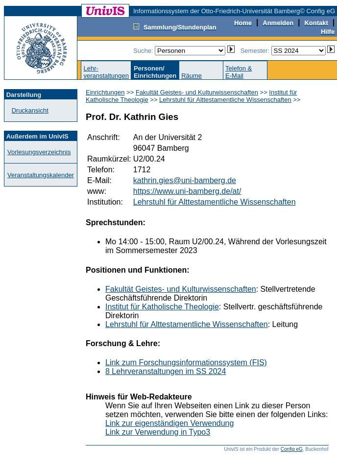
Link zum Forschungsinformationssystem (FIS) (186, 362)
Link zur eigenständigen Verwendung (169, 423)
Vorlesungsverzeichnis (39, 152)
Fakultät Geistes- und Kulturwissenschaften (197, 92)
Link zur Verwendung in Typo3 (157, 432)
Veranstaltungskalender (40, 175)
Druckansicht (30, 110)
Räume (191, 75)
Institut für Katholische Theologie (162, 307)
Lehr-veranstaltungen (106, 72)
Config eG (292, 449)
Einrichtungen (105, 92)
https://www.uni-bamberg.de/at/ (187, 191)
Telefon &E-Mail (238, 72)
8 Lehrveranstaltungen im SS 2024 (165, 371)
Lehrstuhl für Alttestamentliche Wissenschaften (225, 99)
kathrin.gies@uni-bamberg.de (184, 180)
